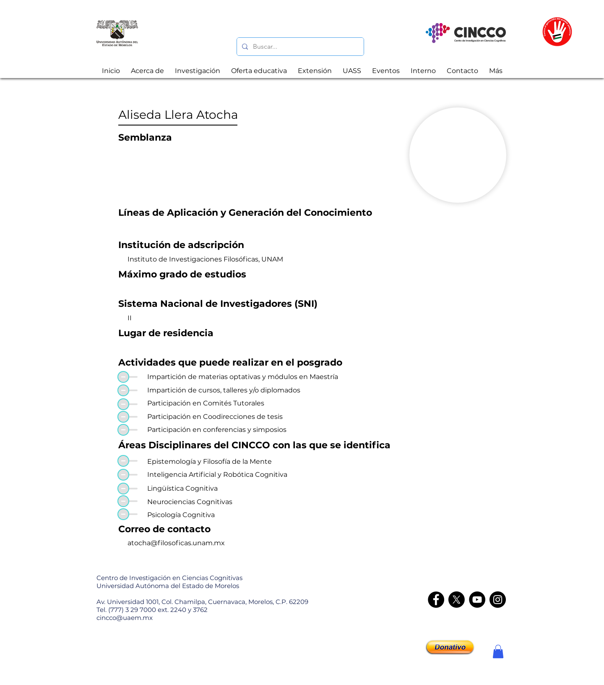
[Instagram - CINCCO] (497, 599)
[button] (498, 651)
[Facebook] (436, 599)
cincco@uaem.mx (124, 618)
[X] (456, 599)
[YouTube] (477, 599)
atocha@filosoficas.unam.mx (176, 543)
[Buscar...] (299, 46)
